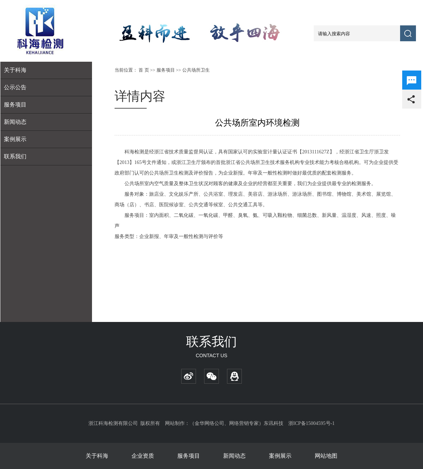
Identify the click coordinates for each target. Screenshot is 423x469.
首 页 (144, 70)
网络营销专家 (244, 423)
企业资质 (142, 456)
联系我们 (15, 156)
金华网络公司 (209, 423)
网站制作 (175, 423)
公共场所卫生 (196, 70)
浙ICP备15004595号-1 (311, 423)
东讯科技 (273, 423)
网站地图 (326, 456)
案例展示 (15, 139)
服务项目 (166, 70)
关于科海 (97, 456)
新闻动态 (15, 122)
